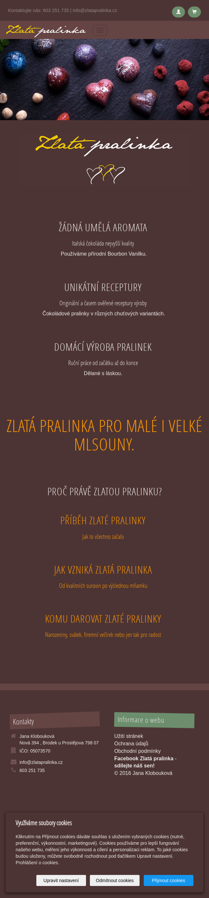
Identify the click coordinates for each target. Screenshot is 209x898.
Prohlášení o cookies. (37, 862)
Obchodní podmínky (137, 751)
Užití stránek (128, 736)
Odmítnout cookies (115, 880)
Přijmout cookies (168, 880)
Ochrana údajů (131, 743)
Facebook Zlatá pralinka (143, 758)
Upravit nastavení (61, 880)
